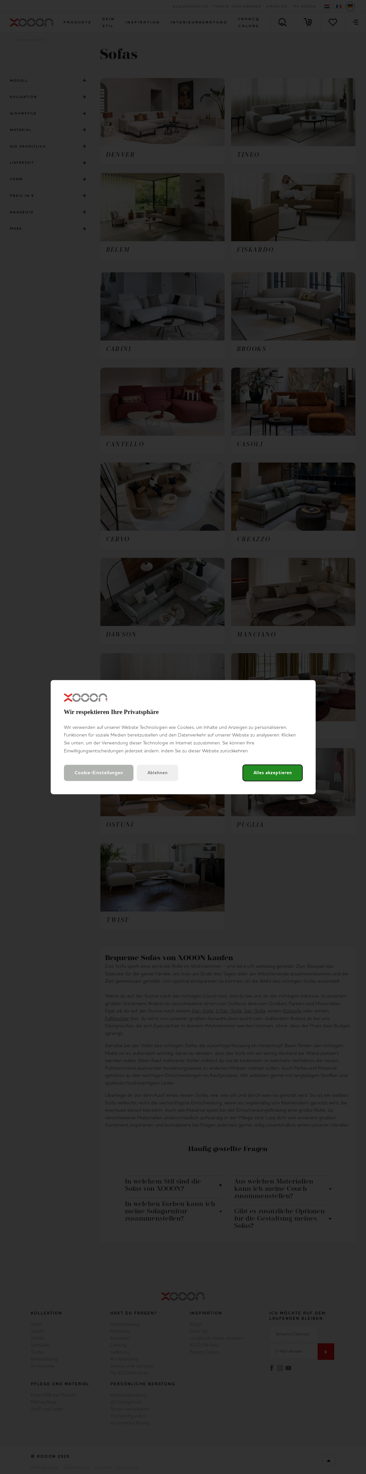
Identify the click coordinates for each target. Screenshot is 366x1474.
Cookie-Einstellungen (99, 773)
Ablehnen (157, 773)
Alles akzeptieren (272, 773)
